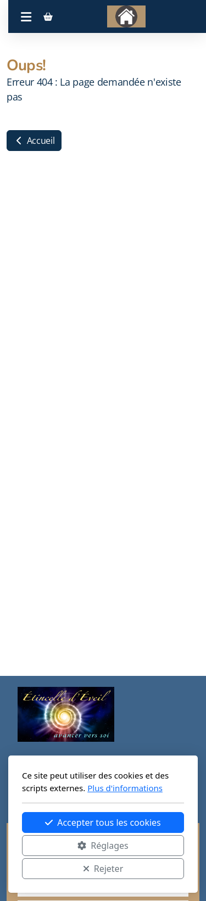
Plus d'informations (125, 787)
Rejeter (103, 869)
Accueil (34, 141)
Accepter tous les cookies (103, 822)
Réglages (102, 846)
